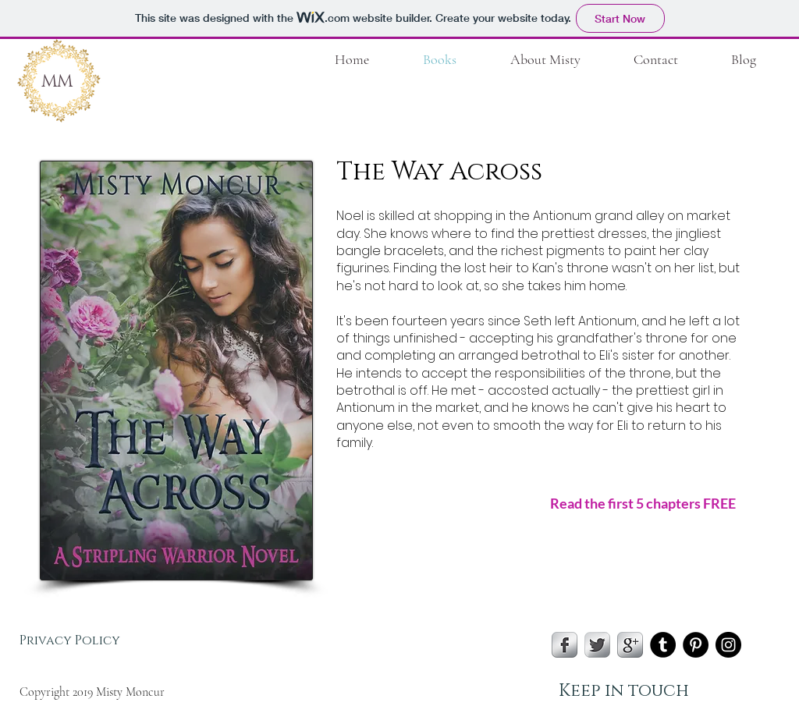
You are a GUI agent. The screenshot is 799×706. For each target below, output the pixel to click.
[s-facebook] (564, 645)
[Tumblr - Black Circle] (663, 645)
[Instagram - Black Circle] (728, 645)
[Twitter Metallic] (597, 645)
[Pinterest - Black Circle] (695, 645)
